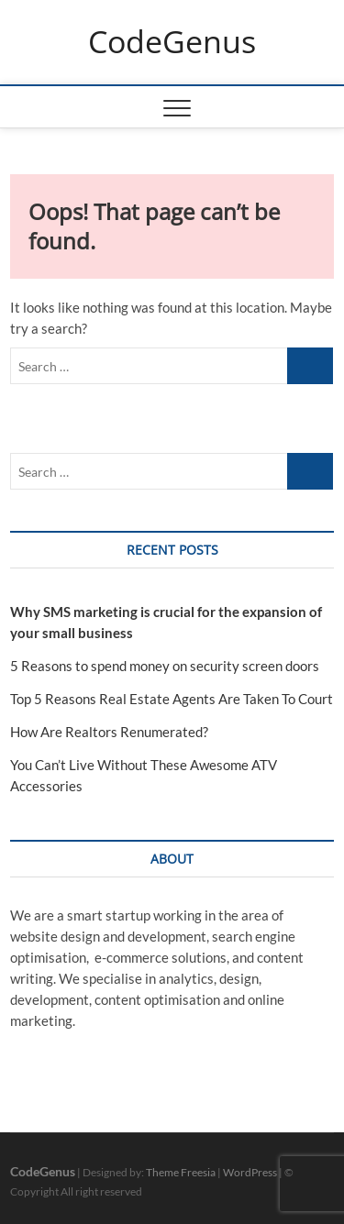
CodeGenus (172, 42)
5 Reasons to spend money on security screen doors (164, 665)
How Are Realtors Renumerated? (109, 731)
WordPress (250, 1172)
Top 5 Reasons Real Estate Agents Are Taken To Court (171, 698)
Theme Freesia (181, 1172)
